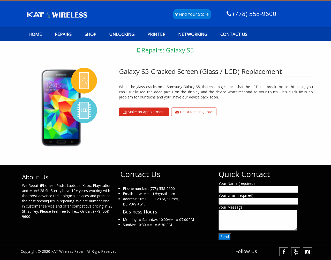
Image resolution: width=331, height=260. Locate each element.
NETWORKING (192, 34)
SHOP (90, 34)
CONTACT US (233, 34)
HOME (35, 34)
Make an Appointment (144, 111)
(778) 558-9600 (253, 13)
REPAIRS (63, 34)
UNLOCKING (121, 34)
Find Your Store (192, 14)
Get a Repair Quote (193, 111)
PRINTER (156, 34)
